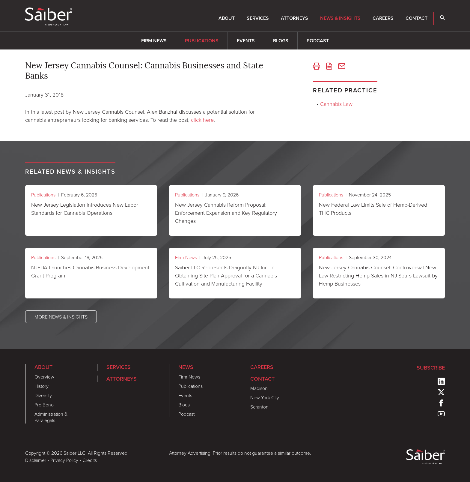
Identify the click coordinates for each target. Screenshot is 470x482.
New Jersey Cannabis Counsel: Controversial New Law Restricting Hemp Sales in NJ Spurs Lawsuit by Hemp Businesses (378, 275)
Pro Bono (44, 404)
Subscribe (431, 368)
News (185, 367)
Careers (383, 18)
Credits (89, 460)
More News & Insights (61, 316)
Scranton (259, 406)
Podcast (318, 40)
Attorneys (294, 18)
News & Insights (340, 18)
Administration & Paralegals (50, 417)
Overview (44, 376)
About (227, 18)
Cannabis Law (336, 103)
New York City (264, 397)
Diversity (43, 395)
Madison (259, 388)
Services (258, 18)
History (41, 386)
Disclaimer (35, 460)
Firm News (154, 40)
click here (202, 119)
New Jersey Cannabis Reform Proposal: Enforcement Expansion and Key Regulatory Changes (226, 212)
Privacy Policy (64, 460)
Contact (416, 18)
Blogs (280, 40)
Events (246, 40)
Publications (202, 40)
